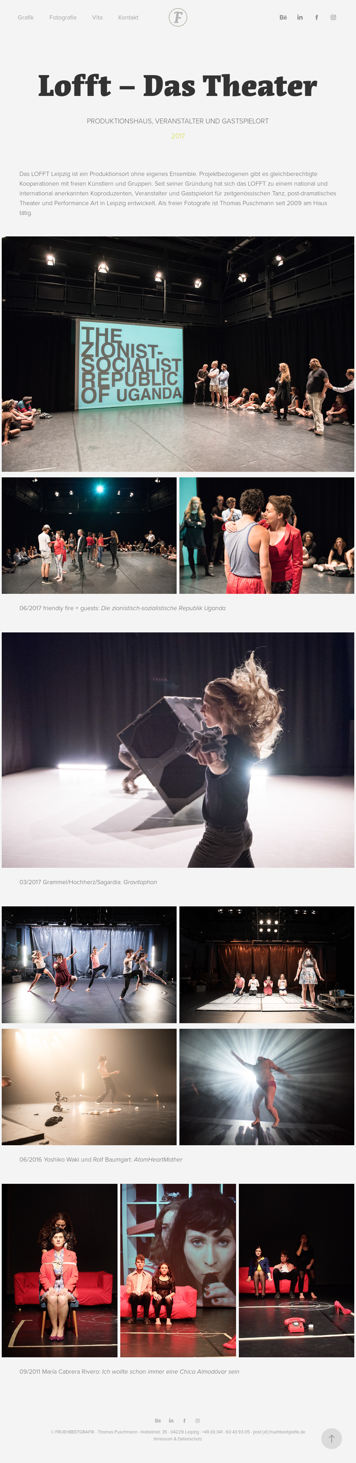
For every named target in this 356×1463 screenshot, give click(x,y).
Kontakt (128, 17)
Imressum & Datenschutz (178, 1439)
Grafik (26, 17)
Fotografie (63, 17)
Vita (97, 17)
